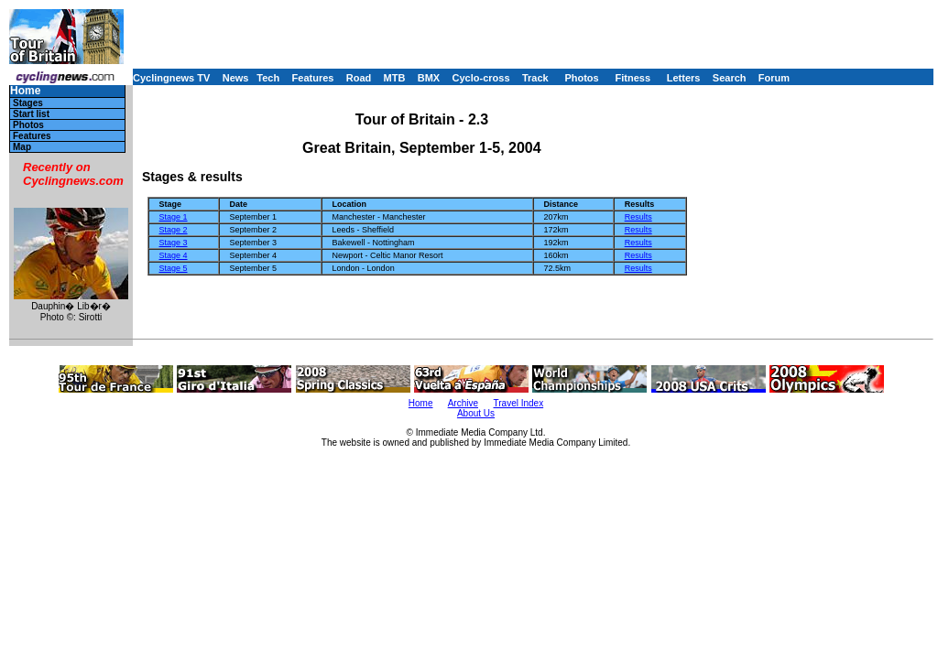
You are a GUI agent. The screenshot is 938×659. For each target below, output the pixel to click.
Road (359, 77)
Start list (31, 114)
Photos (581, 77)
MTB (395, 77)
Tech (267, 77)
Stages (28, 103)
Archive (463, 403)
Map (22, 147)
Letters (684, 77)
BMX (429, 77)
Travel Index (519, 403)
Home (25, 91)
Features (313, 77)
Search (730, 77)
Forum (774, 77)
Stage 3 (173, 242)
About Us (476, 413)
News (236, 77)
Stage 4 (173, 255)
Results (638, 216)
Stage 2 (173, 229)
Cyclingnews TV (171, 77)
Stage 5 (173, 268)
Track (535, 77)
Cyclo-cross (481, 77)
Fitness (632, 77)
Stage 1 (173, 216)
